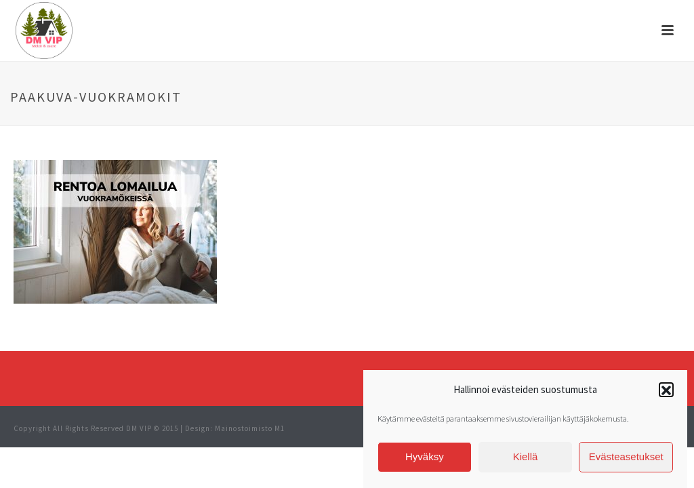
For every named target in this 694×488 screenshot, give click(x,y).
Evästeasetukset (626, 458)
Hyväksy (424, 458)
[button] (666, 392)
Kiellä (525, 458)
